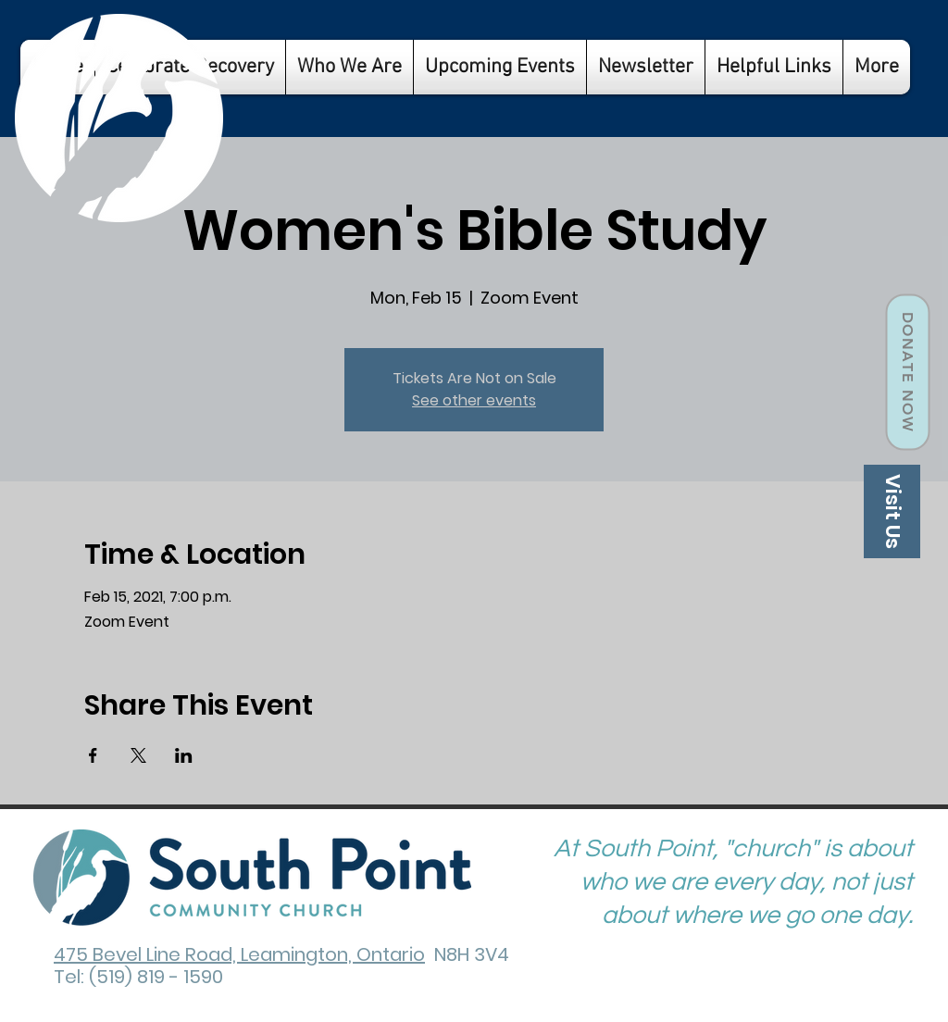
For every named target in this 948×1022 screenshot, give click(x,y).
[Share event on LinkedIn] (184, 755)
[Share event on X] (138, 755)
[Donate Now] (907, 372)
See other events (474, 400)
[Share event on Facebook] (93, 755)
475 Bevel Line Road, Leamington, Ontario (239, 954)
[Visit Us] (892, 511)
